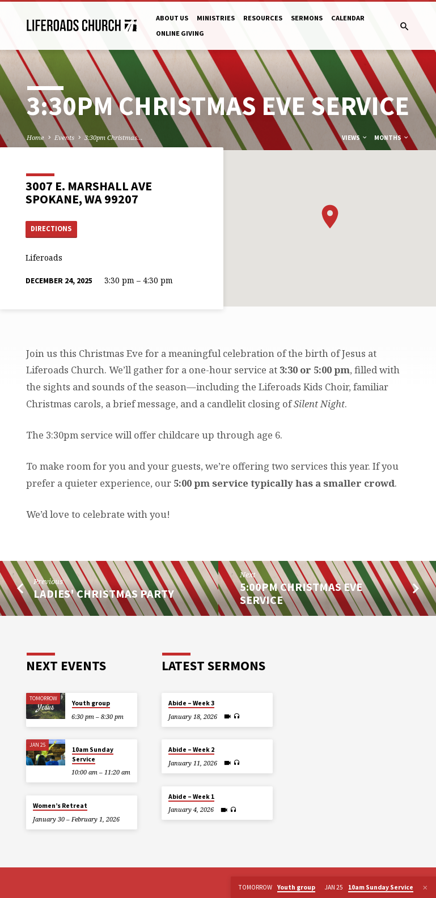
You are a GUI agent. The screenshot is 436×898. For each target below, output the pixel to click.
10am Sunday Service (92, 754)
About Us (172, 18)
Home (35, 137)
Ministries (216, 18)
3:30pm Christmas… (113, 137)
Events (64, 137)
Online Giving (180, 33)
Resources (262, 18)
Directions (51, 228)
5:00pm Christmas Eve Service (301, 593)
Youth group (91, 703)
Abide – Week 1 (191, 797)
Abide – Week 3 (191, 703)
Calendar (348, 18)
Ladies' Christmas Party (103, 593)
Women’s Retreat (60, 806)
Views (355, 138)
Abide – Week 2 (191, 750)
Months (391, 138)
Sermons (307, 18)
